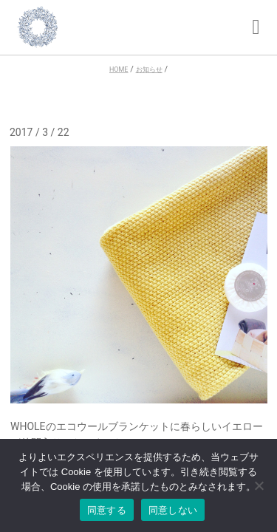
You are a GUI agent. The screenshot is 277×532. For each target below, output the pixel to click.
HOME (118, 69)
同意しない (172, 510)
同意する (106, 510)
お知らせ (149, 69)
